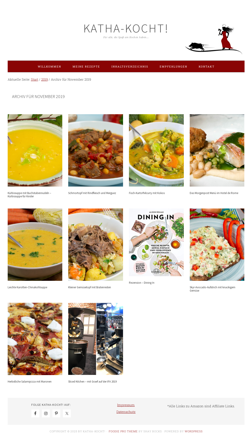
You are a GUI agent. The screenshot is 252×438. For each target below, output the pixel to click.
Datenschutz (126, 412)
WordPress (194, 431)
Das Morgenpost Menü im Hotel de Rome (214, 193)
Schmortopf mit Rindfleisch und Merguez (92, 193)
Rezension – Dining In (141, 283)
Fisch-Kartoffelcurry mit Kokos (147, 193)
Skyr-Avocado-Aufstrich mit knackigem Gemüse (212, 289)
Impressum (126, 405)
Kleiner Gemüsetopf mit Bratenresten (89, 287)
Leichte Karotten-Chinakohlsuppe (27, 287)
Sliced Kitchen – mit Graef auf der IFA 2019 (92, 381)
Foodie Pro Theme (123, 431)
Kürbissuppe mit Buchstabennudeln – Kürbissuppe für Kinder (29, 194)
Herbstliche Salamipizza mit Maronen (30, 381)
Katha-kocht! (126, 28)
